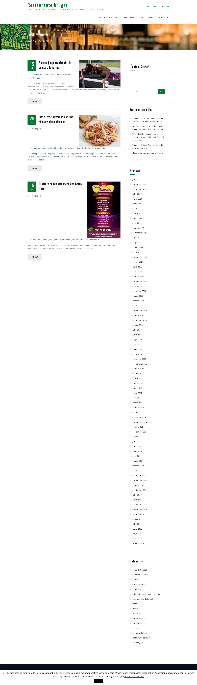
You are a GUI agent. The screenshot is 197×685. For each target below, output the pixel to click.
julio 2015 (137, 381)
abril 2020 (137, 270)
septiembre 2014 (139, 430)
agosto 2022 (137, 212)
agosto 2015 (137, 377)
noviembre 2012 (139, 508)
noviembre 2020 (139, 255)
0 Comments (38, 76)
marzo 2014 (137, 459)
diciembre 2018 (139, 289)
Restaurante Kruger (140, 631)
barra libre (37, 238)
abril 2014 (137, 454)
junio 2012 (137, 527)
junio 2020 (137, 265)
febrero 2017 (138, 299)
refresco (57, 238)
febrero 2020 (138, 275)
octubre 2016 (138, 313)
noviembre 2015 (139, 362)
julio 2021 (137, 236)
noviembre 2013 (139, 478)
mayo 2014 (137, 449)
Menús (152, 16)
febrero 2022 (138, 226)
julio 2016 (137, 328)
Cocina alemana (139, 583)
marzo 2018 (137, 294)
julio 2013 (137, 493)
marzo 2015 (137, 401)
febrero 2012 (138, 542)
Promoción (137, 621)
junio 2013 (137, 498)
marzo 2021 (137, 245)
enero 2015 (137, 410)
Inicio (102, 16)
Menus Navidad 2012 (141, 612)
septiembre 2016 (139, 318)
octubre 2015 (138, 367)
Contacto (163, 16)
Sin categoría (36, 72)
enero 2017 (137, 304)
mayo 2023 (137, 197)
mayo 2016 (137, 338)
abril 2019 (137, 284)
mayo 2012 (137, 532)
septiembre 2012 (139, 512)
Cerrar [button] (98, 681)
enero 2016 (137, 352)
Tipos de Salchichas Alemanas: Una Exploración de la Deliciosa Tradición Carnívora (148, 135)
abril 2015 (137, 396)
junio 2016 (137, 333)
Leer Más (35, 99)
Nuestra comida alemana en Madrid (147, 151)
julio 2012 (137, 522)
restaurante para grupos (143, 636)
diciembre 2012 (139, 503)
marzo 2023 (137, 202)
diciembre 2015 (139, 357)
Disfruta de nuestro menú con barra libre (60, 185)
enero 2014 (137, 469)
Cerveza (135, 578)
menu (51, 238)
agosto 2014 (137, 435)
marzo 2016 (137, 347)
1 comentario (94, 238)
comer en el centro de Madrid (44, 146)
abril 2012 (137, 537)
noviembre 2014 (139, 420)
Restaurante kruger (48, 4)
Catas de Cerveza (139, 568)
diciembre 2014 (139, 415)
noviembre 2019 (139, 279)
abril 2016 (137, 342)
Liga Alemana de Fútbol (142, 597)
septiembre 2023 (139, 187)
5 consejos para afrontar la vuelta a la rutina (55, 63)
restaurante (51, 72)
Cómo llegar (114, 16)
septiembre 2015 (139, 372)
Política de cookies (134, 676)
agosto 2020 (137, 260)
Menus (135, 607)
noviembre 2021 (139, 231)
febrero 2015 (138, 406)
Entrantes (136, 587)
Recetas (135, 626)
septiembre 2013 (139, 488)
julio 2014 (137, 440)
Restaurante (130, 16)
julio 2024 (137, 177)
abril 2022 (137, 221)
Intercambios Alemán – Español (146, 592)
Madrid (135, 602)
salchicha (76, 238)
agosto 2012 (137, 517)
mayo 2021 (137, 241)
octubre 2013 (138, 483)
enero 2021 (137, 250)
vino (82, 238)
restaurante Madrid (64, 72)
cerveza (45, 238)
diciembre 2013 (139, 474)
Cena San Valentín (140, 573)
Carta (143, 16)
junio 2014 (137, 444)
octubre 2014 (138, 425)
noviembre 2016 (139, 309)
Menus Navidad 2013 (141, 616)
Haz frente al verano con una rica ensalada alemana (56, 118)
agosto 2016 (137, 323)
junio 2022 (137, 216)
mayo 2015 (137, 391)
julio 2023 (137, 192)
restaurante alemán (82, 146)
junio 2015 (137, 386)
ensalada (60, 146)
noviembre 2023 (139, 182)
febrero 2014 (138, 464)
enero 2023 (137, 207)
